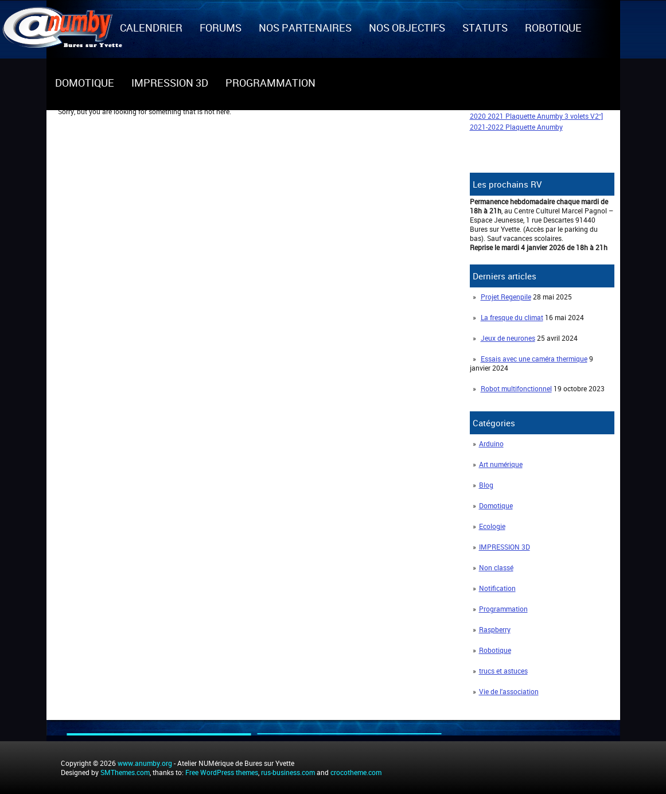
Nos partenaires (305, 27)
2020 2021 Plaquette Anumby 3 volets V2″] (536, 115)
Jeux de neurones (508, 337)
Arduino (491, 443)
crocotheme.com (355, 772)
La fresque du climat (512, 317)
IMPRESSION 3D (169, 82)
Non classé (496, 567)
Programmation (270, 82)
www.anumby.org (145, 763)
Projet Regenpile (506, 296)
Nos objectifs (407, 27)
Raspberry (495, 629)
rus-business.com (288, 772)
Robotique (553, 27)
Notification (497, 588)
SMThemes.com (125, 772)
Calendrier (151, 27)
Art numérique (501, 464)
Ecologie (492, 526)
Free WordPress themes (221, 772)
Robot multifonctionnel (516, 388)
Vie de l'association (509, 691)
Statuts (485, 27)
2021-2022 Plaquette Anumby (516, 126)
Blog (486, 484)
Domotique (84, 82)
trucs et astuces (503, 670)
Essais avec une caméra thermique (534, 358)
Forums (221, 27)
